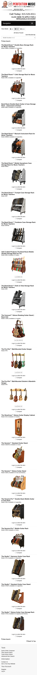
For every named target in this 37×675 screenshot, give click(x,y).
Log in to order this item (18, 69)
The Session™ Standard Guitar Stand (14, 443)
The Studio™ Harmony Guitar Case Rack (15, 556)
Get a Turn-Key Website (8, 664)
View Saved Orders (6, 652)
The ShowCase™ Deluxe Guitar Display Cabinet (18, 415)
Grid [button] (16, 29)
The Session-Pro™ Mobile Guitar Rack (14, 528)
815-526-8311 (29, 14)
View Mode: (4, 29)
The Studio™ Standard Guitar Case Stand (16, 584)
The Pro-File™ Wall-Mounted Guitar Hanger (16, 349)
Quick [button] (22, 29)
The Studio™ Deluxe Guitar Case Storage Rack (17, 612)
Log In (3, 671)
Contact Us (4, 662)
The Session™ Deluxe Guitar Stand (13, 471)
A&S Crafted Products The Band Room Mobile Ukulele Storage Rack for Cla (17, 252)
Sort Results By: (31, 34)
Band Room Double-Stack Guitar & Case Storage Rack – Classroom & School (18, 105)
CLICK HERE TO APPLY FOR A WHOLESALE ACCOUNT (23, 18)
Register (3, 669)
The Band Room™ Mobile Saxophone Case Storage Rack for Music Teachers (16, 164)
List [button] (11, 29)
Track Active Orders (7, 654)
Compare (19, 71)
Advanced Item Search (7, 656)
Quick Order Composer (8, 650)
